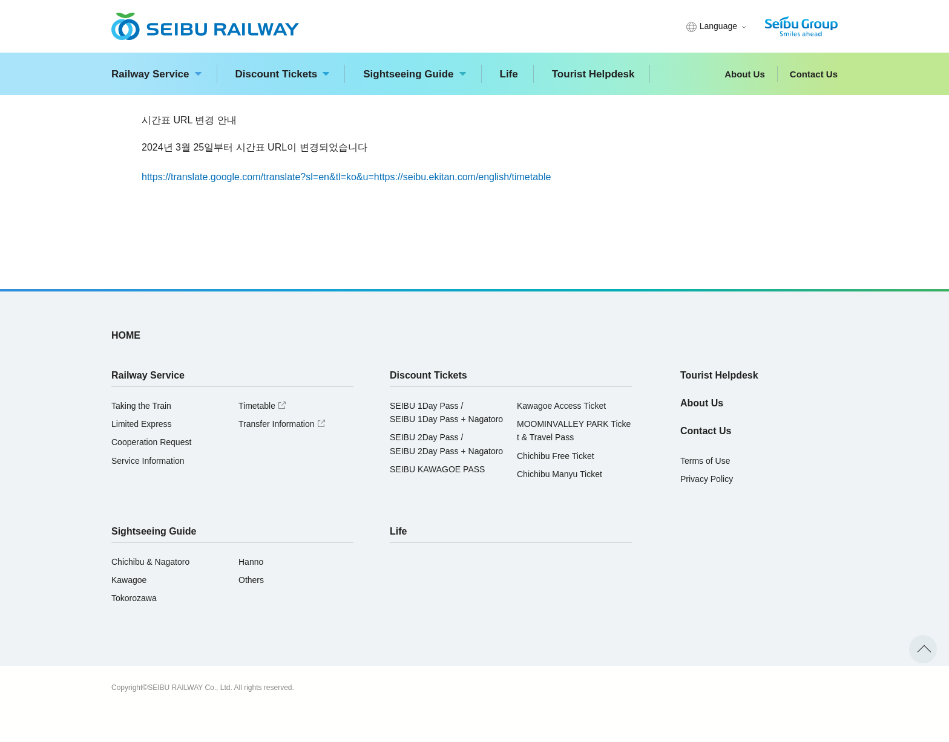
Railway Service (156, 74)
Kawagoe (128, 580)
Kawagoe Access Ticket (561, 406)
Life (509, 74)
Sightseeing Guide (414, 74)
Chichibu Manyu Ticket (559, 474)
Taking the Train (141, 406)
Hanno (250, 562)
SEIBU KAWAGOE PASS (437, 469)
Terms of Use (705, 461)
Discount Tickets (282, 74)
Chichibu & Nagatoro (150, 562)
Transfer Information (283, 424)
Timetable (263, 406)
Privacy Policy (706, 479)
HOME (125, 335)
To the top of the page (923, 649)
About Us (744, 74)
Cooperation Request (151, 442)
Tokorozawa (134, 598)
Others (251, 580)
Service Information (148, 461)
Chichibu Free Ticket (555, 456)
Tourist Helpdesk (593, 74)
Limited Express (141, 424)
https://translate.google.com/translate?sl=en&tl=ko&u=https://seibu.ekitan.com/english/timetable (346, 177)
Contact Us (814, 74)
